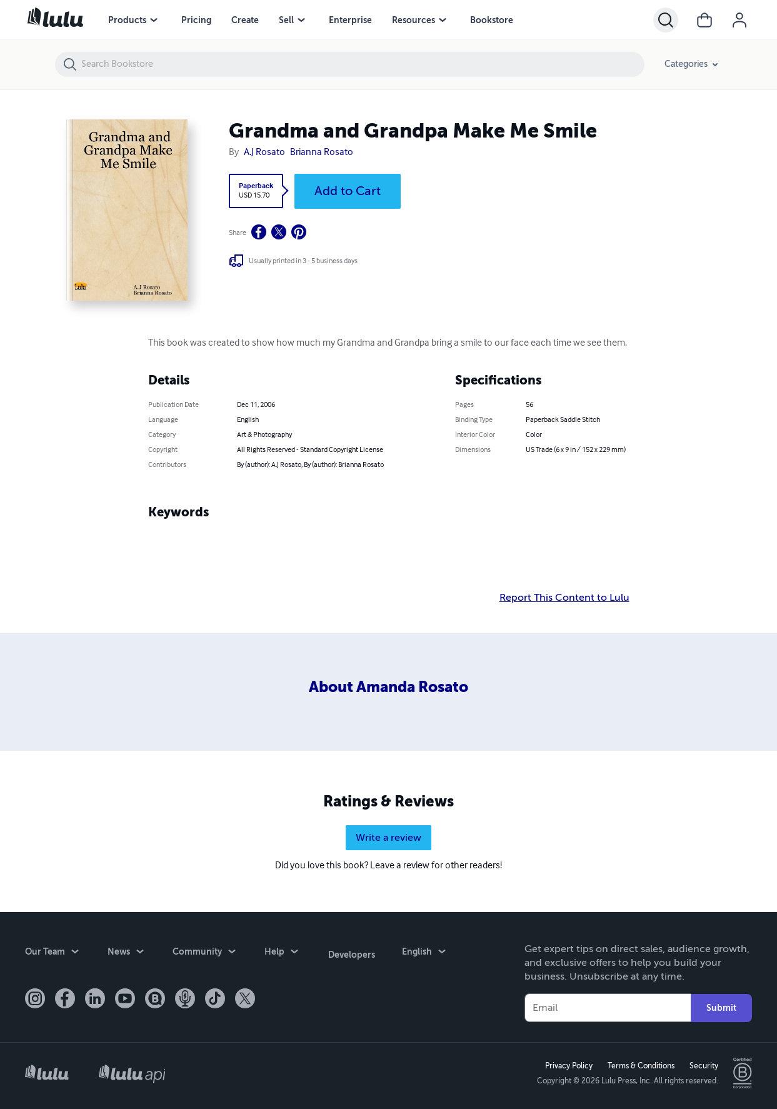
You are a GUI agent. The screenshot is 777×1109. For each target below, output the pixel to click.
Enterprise (350, 20)
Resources (413, 20)
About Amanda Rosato (388, 687)
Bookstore (491, 20)
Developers (350, 953)
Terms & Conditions (639, 1065)
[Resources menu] (442, 20)
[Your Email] (607, 1007)
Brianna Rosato (321, 152)
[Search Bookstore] (362, 64)
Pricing (196, 20)
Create (245, 20)
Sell (286, 20)
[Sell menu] (301, 20)
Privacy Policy (567, 1065)
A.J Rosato (264, 152)
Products (127, 20)
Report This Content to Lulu (564, 597)
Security (702, 1065)
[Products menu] (153, 20)
